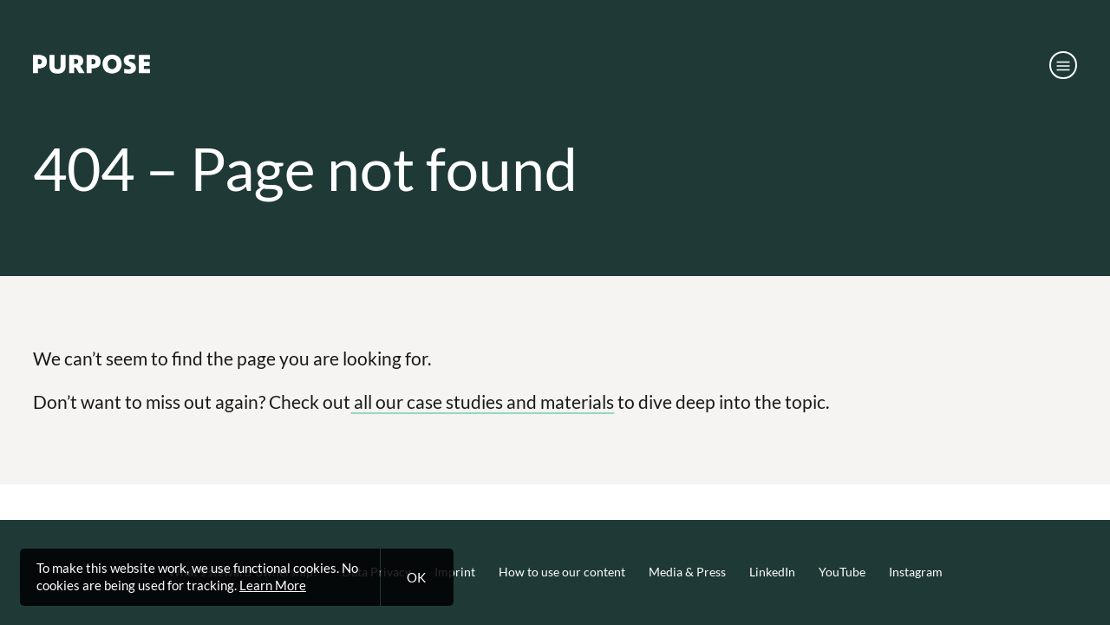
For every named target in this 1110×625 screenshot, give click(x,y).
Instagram (916, 572)
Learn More (272, 585)
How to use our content (562, 572)
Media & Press (687, 572)
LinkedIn (772, 572)
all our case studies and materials (482, 401)
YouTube (842, 572)
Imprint (454, 572)
